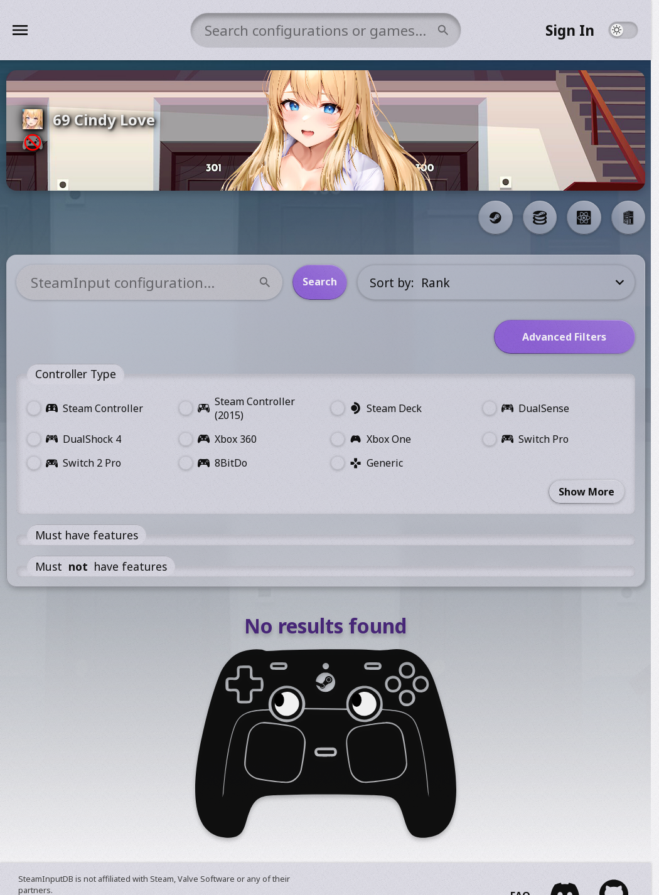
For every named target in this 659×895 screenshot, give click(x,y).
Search (324, 282)
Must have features (90, 535)
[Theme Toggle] (631, 30)
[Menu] (97, 30)
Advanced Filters (569, 337)
